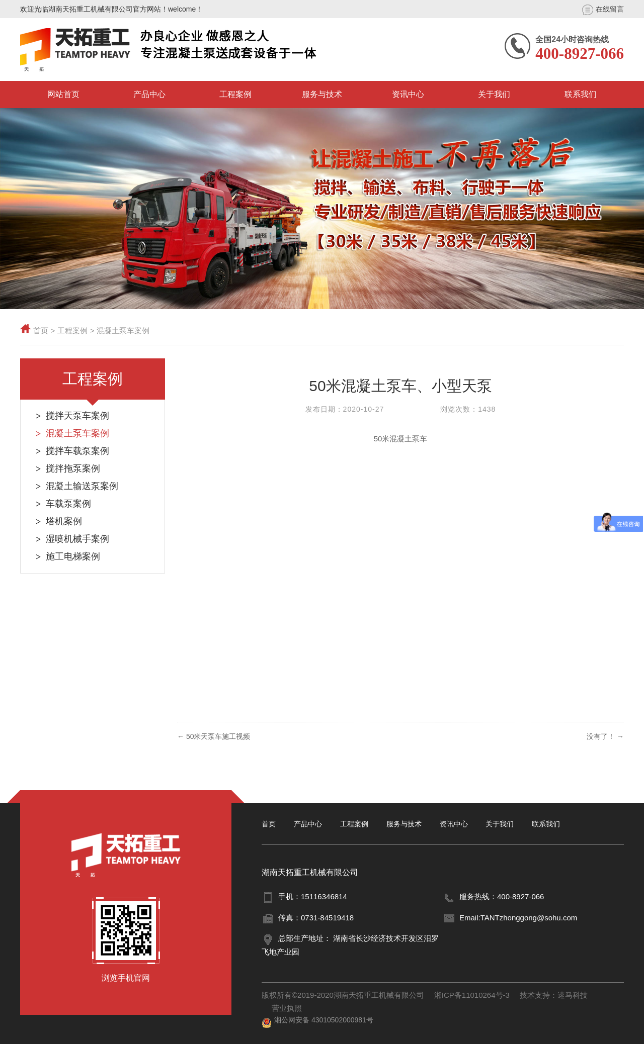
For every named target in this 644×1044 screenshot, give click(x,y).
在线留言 (603, 10)
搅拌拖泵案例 (73, 468)
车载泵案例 (68, 504)
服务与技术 (322, 94)
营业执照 (287, 1008)
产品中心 (149, 94)
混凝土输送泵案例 (82, 486)
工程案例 (235, 94)
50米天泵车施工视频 (218, 736)
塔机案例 (64, 521)
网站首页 (63, 94)
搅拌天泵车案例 (77, 416)
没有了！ (605, 736)
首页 (40, 330)
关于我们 (494, 94)
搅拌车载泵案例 (77, 451)
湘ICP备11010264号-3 (472, 995)
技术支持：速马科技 (554, 995)
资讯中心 (408, 94)
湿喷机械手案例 (77, 539)
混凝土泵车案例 (123, 330)
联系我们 (581, 94)
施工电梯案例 (73, 556)
